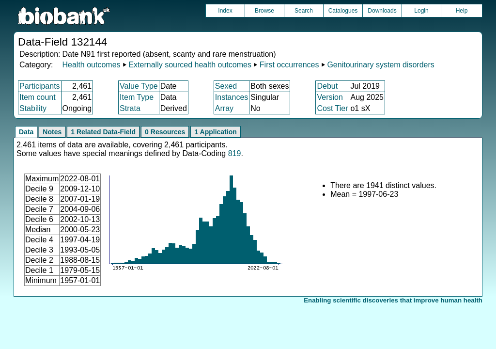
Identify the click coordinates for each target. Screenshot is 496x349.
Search (303, 10)
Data (26, 132)
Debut (327, 86)
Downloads (382, 10)
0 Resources (165, 132)
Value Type (139, 86)
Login (421, 10)
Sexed (226, 86)
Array (224, 108)
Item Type (137, 97)
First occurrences (289, 65)
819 (234, 153)
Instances (231, 97)
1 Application (215, 132)
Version (329, 97)
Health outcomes (91, 65)
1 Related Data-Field (103, 132)
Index (225, 10)
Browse (264, 10)
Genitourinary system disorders (380, 65)
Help (462, 10)
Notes (52, 132)
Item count (37, 97)
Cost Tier (332, 108)
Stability (32, 108)
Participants (39, 86)
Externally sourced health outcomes (189, 65)
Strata (130, 108)
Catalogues (343, 10)
